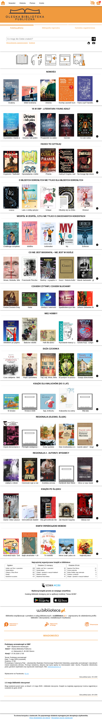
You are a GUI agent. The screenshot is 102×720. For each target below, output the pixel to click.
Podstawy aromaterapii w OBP (18, 644)
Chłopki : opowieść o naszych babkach (47, 572)
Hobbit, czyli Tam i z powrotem (14, 568)
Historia (22, 3)
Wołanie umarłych (41, 574)
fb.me (27, 674)
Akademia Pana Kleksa (42, 576)
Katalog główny (16, 28)
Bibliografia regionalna (51, 28)
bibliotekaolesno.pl (54, 667)
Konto (41, 3)
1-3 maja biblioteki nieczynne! (17, 683)
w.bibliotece (59, 616)
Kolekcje (32, 43)
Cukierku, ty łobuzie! (73, 574)
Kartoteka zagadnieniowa (85, 28)
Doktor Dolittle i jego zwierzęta (75, 572)
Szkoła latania (10, 570)
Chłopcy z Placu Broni (12, 572)
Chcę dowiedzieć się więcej (39, 718)
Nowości (12, 3)
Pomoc (32, 3)
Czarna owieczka (72, 570)
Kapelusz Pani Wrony (73, 568)
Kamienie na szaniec (11, 576)
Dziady (8, 574)
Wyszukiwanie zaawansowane (17, 43)
